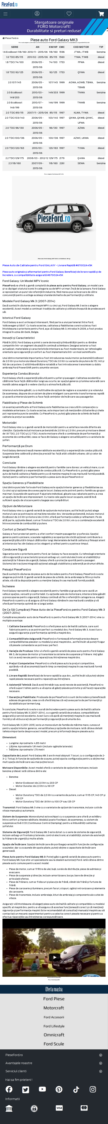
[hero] (54, 27)
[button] (101, 14)
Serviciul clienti (15, 1071)
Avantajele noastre (18, 1063)
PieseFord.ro (14, 1055)
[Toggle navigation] (5, 14)
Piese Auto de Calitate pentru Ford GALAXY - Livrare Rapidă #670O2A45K (47, 265)
